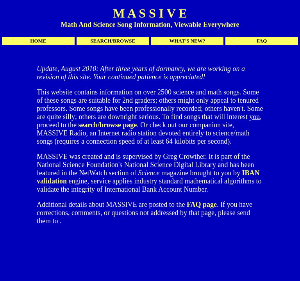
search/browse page (107, 125)
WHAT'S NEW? (187, 41)
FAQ (262, 41)
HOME (38, 41)
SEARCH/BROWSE (112, 41)
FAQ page (202, 204)
